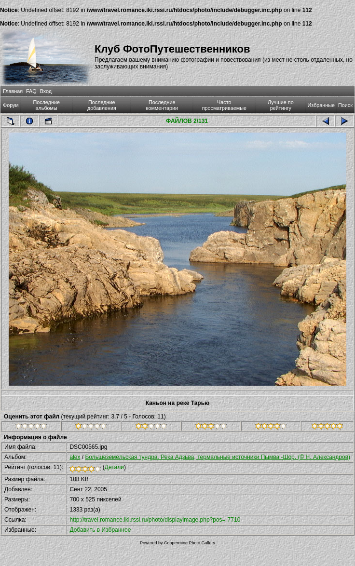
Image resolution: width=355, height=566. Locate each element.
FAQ (31, 91)
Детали (114, 467)
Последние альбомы (46, 105)
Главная (13, 91)
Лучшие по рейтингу (281, 105)
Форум (11, 105)
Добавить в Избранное (100, 529)
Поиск (345, 105)
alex (74, 457)
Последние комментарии (162, 105)
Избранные (321, 105)
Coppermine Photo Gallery (189, 542)
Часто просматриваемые (224, 105)
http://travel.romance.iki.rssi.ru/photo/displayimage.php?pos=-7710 (154, 519)
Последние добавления (101, 105)
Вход (46, 91)
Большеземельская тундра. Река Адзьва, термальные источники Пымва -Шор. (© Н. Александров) (217, 457)
